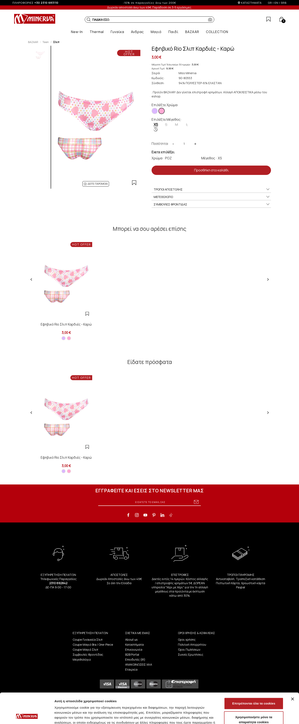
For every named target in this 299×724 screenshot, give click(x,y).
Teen (46, 42)
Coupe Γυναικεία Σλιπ (88, 640)
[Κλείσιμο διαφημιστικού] (292, 670)
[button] (89, 19)
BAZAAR (33, 42)
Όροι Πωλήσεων (189, 649)
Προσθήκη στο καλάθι (211, 170)
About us (131, 640)
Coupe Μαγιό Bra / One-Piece (93, 645)
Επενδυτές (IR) (135, 659)
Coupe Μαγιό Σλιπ (85, 649)
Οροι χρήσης (187, 640)
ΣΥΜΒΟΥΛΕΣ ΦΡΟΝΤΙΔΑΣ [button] (212, 204)
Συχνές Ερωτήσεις (190, 654)
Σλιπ (56, 42)
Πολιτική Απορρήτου (192, 645)
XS (156, 127)
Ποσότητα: (160, 143)
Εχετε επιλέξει (163, 152)
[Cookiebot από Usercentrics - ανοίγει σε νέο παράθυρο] (27, 716)
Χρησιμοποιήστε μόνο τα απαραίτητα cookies (253, 691)
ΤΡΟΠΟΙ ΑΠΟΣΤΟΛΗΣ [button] (212, 189)
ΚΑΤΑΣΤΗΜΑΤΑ (251, 3)
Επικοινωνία (133, 649)
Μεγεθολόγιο (82, 659)
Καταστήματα (134, 645)
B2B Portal (132, 654)
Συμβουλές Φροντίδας (88, 654)
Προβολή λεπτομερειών (247, 716)
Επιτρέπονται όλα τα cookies (253, 675)
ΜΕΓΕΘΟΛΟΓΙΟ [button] (212, 197)
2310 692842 (58, 583)
